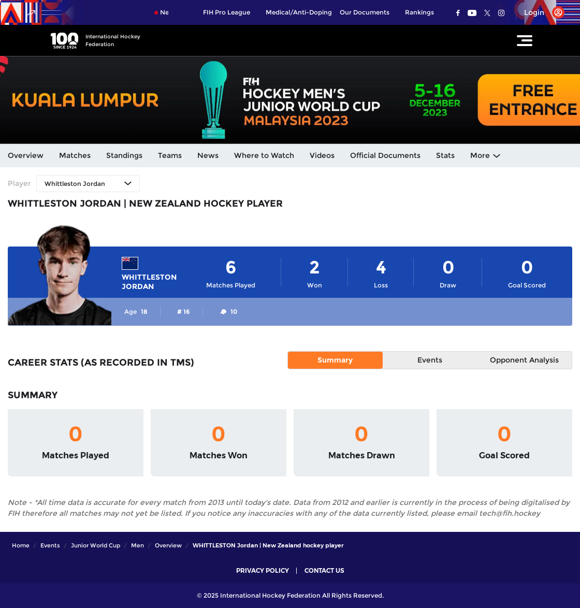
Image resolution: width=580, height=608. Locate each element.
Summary (335, 360)
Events (429, 360)
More (480, 155)
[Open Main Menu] (524, 40)
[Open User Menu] (540, 12)
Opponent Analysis (524, 360)
